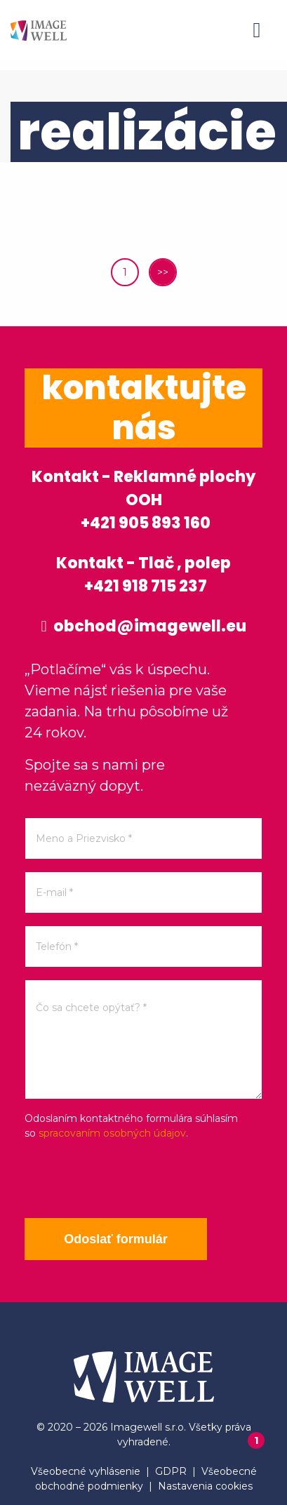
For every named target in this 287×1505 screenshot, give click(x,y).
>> (162, 272)
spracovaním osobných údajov (112, 1133)
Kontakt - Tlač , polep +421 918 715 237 (143, 574)
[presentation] (131, 1179)
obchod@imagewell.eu (143, 626)
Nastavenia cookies (205, 1486)
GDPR (171, 1471)
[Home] (39, 29)
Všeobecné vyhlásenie (85, 1471)
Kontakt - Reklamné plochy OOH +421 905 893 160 (143, 500)
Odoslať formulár (116, 1239)
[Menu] (256, 30)
